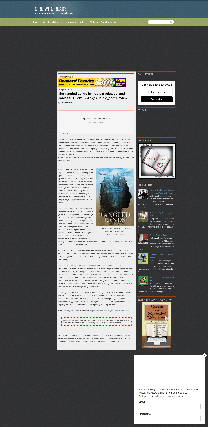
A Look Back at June (158, 235)
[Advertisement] (104, 49)
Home (35, 22)
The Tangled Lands (70, 310)
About (42, 22)
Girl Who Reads (51, 8)
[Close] (204, 355)
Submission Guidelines (69, 22)
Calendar (83, 22)
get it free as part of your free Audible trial (110, 310)
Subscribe (157, 99)
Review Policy (53, 22)
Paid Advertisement (108, 22)
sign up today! (98, 335)
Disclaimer (94, 22)
